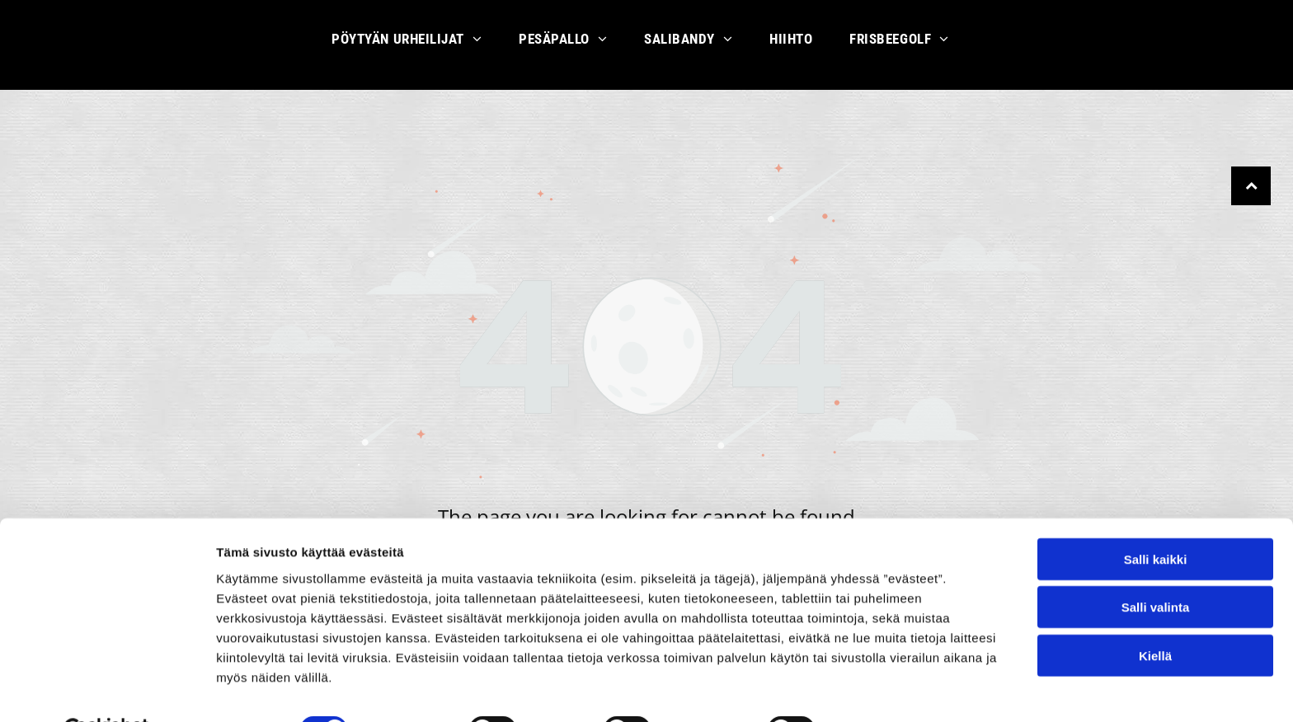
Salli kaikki (1155, 519)
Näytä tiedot (882, 689)
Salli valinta (1155, 567)
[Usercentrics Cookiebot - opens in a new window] (107, 689)
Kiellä (1155, 615)
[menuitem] (412, 45)
